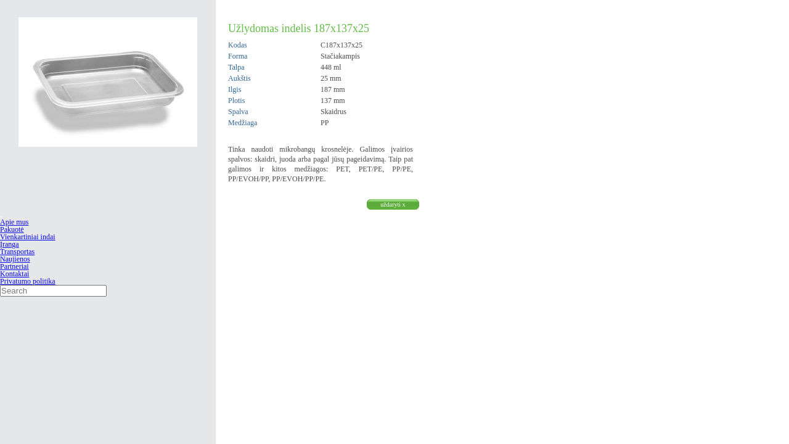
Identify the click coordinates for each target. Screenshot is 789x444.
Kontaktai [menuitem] (14, 273)
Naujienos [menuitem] (15, 259)
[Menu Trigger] (1, 217)
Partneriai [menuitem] (14, 266)
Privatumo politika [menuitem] (27, 281)
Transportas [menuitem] (17, 251)
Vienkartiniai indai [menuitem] (27, 236)
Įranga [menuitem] (9, 244)
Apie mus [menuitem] (14, 222)
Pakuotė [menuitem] (12, 229)
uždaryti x (392, 204)
